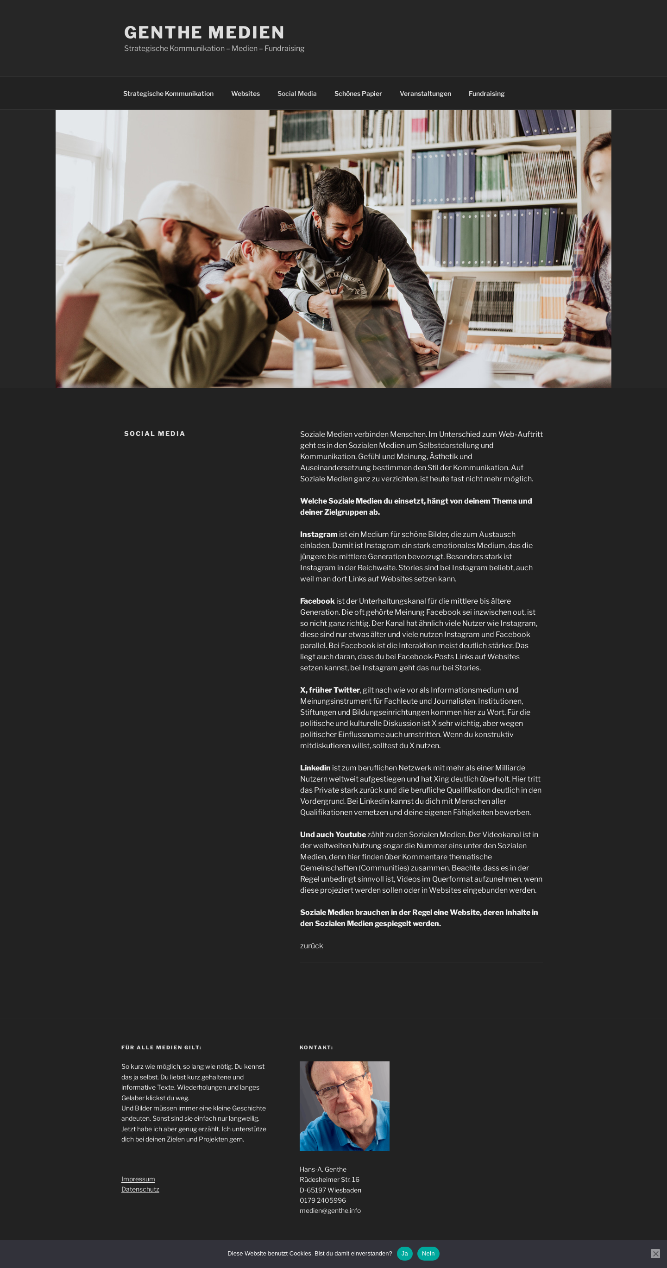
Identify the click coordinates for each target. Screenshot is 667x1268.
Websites (245, 93)
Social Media (297, 93)
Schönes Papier (358, 93)
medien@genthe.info (330, 1210)
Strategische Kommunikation (168, 93)
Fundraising (487, 93)
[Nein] (655, 1253)
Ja (405, 1253)
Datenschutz (140, 1189)
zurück (311, 945)
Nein (428, 1253)
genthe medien (204, 32)
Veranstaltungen (425, 93)
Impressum (138, 1179)
